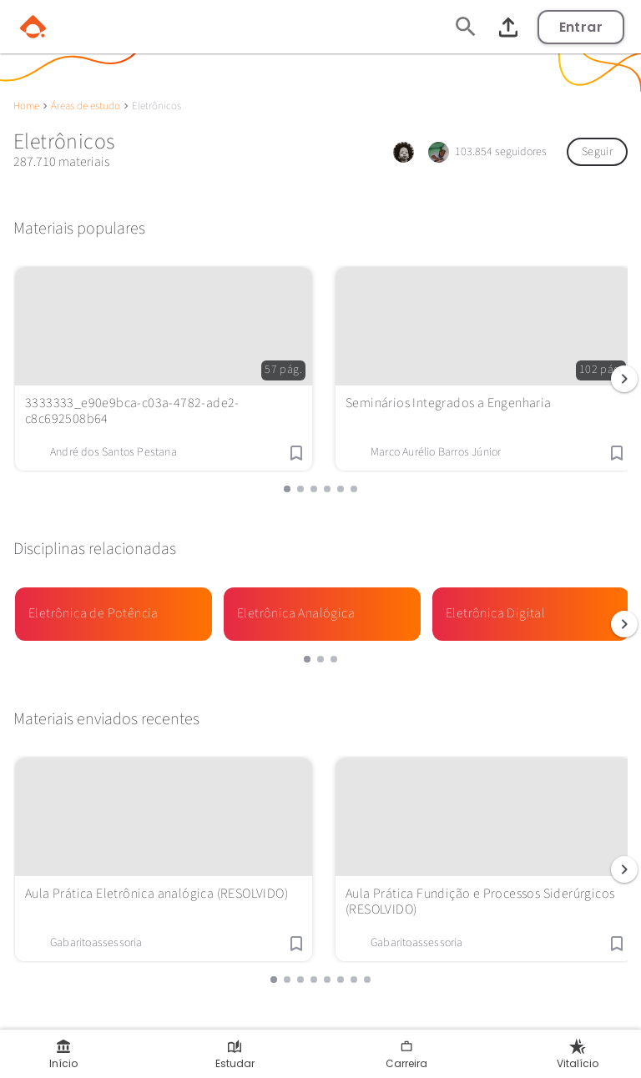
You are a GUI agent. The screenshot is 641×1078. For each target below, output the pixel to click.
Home (26, 105)
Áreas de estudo (85, 105)
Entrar (581, 27)
